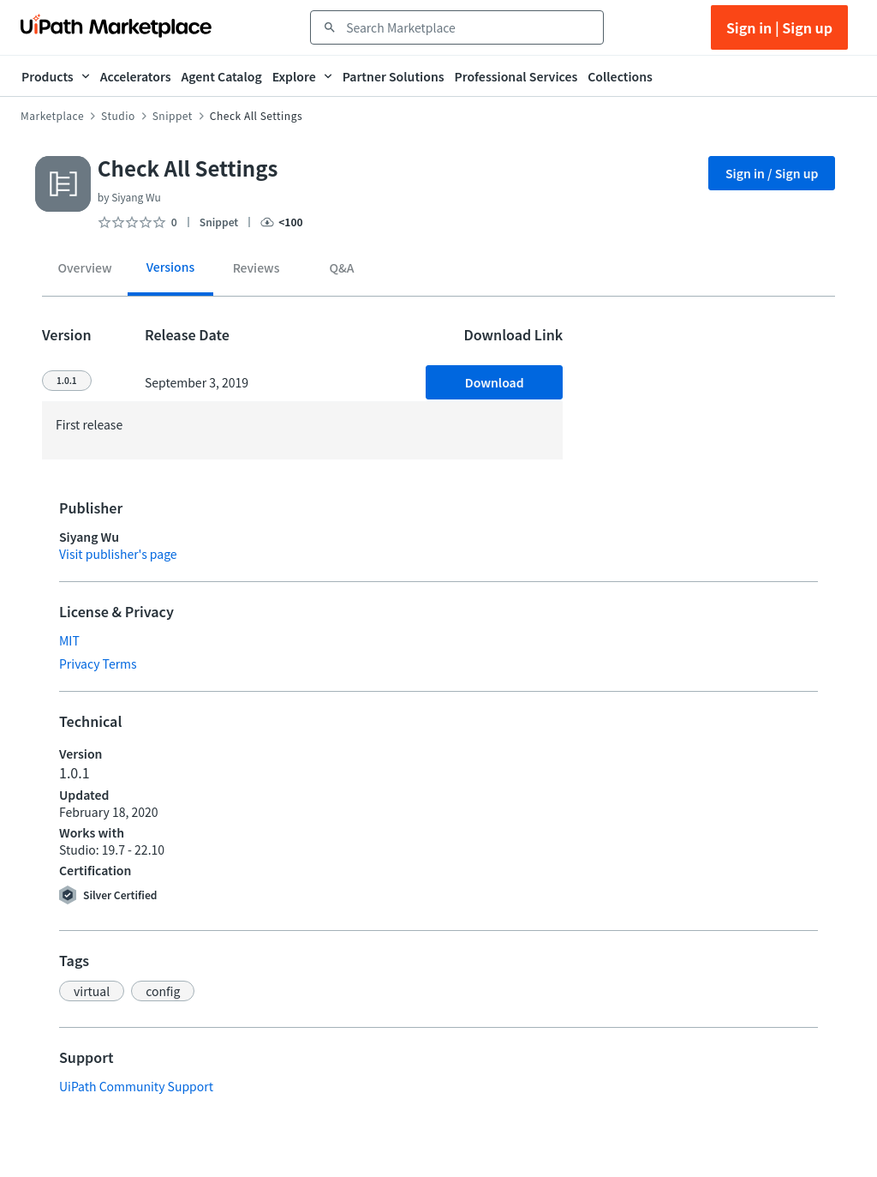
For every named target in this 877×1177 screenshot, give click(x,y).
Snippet (172, 116)
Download (494, 382)
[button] (91, 991)
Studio (118, 116)
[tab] (85, 271)
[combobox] (469, 27)
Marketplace (52, 116)
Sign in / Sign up (772, 173)
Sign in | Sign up (779, 27)
